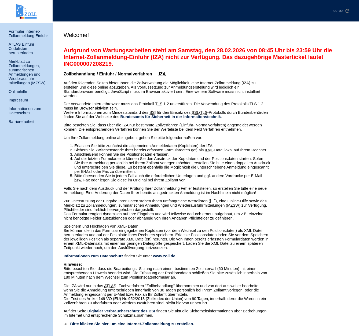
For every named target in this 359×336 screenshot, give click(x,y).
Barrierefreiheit (21, 121)
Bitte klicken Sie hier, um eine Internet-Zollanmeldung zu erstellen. (131, 324)
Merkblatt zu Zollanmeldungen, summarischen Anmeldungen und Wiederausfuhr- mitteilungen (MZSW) (27, 72)
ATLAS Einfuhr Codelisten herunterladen (21, 48)
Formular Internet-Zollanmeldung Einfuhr (28, 33)
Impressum (18, 100)
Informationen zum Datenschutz (25, 111)
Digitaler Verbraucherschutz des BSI (121, 311)
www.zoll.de (164, 256)
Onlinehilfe (18, 91)
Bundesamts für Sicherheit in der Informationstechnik (170, 117)
